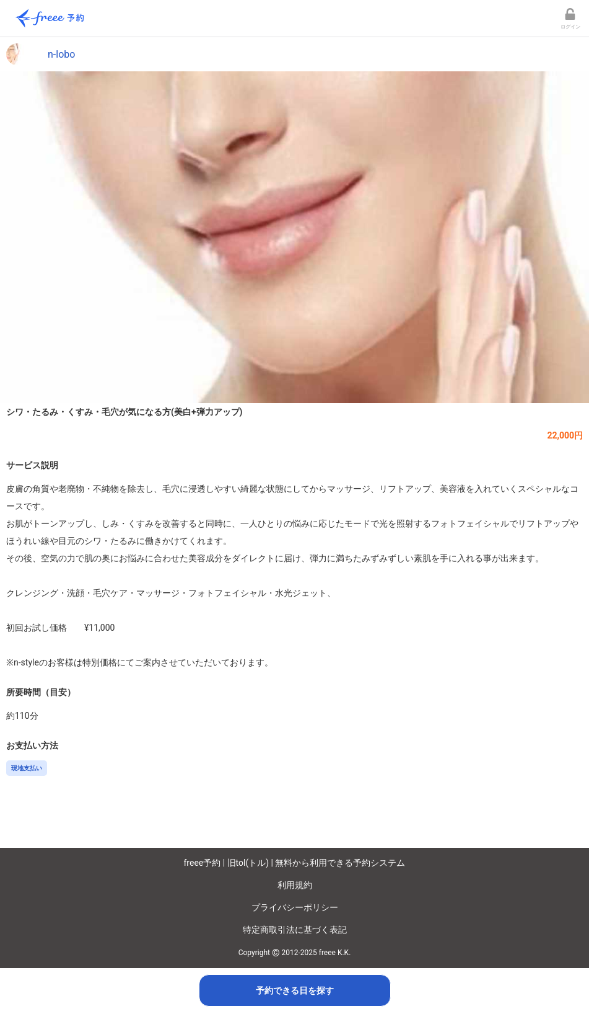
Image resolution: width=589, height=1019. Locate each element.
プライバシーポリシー (294, 907)
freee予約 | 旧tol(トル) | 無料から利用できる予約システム (295, 863)
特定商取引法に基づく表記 (295, 930)
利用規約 (294, 885)
